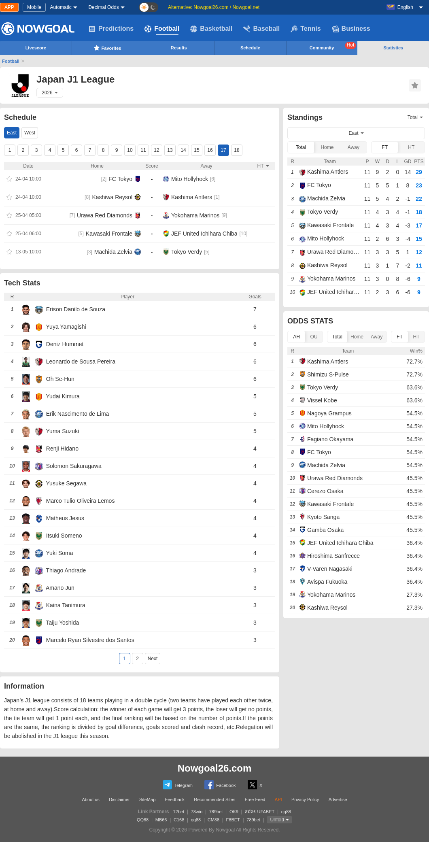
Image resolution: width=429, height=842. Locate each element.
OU (314, 337)
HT (411, 147)
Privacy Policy (305, 799)
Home (327, 147)
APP (9, 7)
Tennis (306, 28)
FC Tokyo (120, 179)
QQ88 (143, 819)
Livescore (35, 47)
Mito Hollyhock (189, 179)
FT (385, 147)
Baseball (261, 28)
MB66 (161, 819)
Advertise (338, 799)
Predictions (111, 28)
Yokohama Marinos (195, 215)
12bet (179, 811)
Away (353, 147)
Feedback (175, 799)
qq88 (286, 811)
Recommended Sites (214, 799)
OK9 (233, 811)
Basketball (211, 28)
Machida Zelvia (113, 252)
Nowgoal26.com (215, 768)
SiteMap (147, 799)
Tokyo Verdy (186, 252)
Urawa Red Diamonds (104, 215)
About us (90, 799)
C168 (179, 819)
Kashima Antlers (191, 197)
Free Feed (255, 799)
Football (161, 28)
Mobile (34, 7)
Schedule (250, 47)
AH (296, 337)
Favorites (107, 48)
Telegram (178, 784)
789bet (216, 811)
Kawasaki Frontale (109, 233)
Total (301, 147)
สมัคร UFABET (259, 811)
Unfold (277, 820)
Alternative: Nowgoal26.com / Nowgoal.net (213, 7)
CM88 (213, 819)
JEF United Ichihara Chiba (204, 233)
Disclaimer (119, 799)
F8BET (233, 819)
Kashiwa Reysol (112, 197)
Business (351, 28)
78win (197, 811)
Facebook (220, 784)
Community (333, 46)
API (278, 799)
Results (179, 47)
